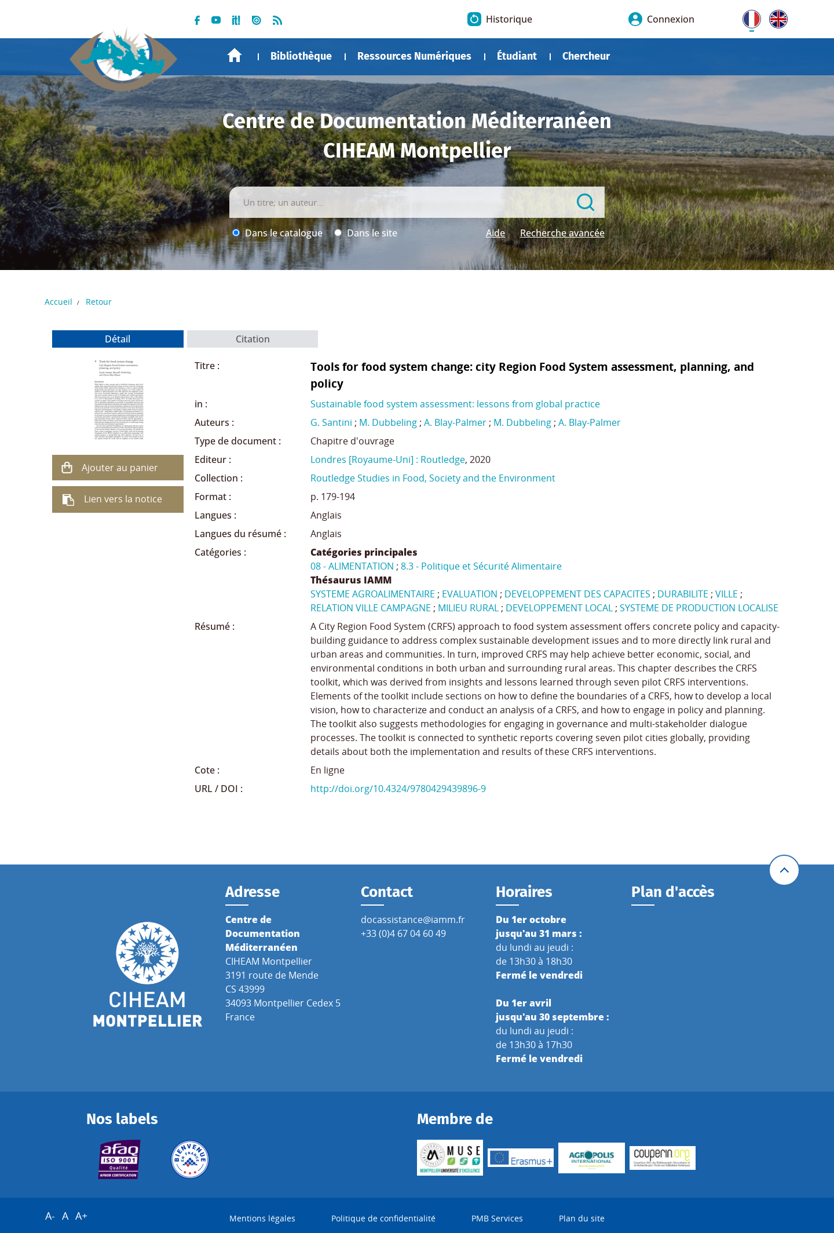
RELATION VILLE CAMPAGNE (370, 607)
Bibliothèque (301, 56)
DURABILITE (682, 594)
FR (747, 16)
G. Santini (331, 422)
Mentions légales (262, 1218)
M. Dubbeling (388, 422)
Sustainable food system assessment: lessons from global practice (455, 403)
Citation (253, 339)
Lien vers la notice (123, 499)
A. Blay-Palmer (455, 422)
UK (775, 16)
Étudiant (517, 56)
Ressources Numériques (414, 56)
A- (50, 1216)
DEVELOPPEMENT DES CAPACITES (577, 594)
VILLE (726, 594)
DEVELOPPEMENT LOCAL (559, 607)
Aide (495, 233)
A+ (81, 1216)
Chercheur (586, 56)
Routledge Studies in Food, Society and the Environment (432, 478)
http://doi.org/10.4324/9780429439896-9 (398, 788)
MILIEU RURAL (468, 607)
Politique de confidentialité (383, 1218)
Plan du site (582, 1218)
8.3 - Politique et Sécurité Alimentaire (481, 566)
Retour (99, 301)
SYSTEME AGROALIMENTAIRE (372, 594)
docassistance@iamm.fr (413, 919)
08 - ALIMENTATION (352, 566)
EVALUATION (470, 594)
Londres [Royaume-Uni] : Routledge (387, 459)
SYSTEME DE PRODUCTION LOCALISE (699, 607)
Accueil (234, 55)
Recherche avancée (562, 233)
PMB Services (497, 1218)
